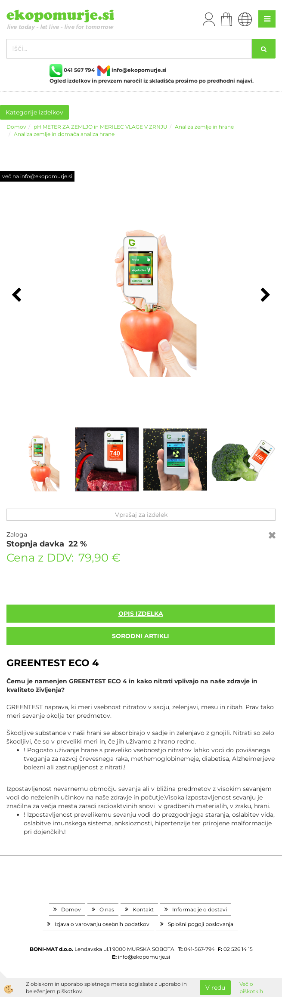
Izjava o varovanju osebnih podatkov (102, 924)
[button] (265, 296)
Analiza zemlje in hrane (204, 126)
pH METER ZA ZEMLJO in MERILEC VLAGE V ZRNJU (100, 126)
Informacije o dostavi (199, 909)
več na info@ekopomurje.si (37, 176)
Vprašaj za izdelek (141, 515)
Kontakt (143, 909)
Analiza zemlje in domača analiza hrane (64, 134)
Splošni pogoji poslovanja (200, 924)
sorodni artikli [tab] (140, 636)
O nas (106, 909)
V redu (215, 987)
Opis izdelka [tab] (140, 613)
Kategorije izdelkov (34, 112)
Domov (16, 126)
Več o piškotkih (251, 987)
